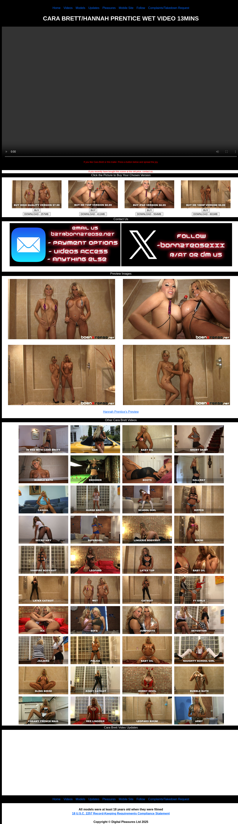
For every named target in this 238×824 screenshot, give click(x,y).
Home (57, 7)
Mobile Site (126, 7)
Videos (68, 7)
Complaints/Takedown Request (168, 7)
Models (80, 7)
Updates (93, 7)
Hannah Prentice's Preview (121, 411)
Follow (140, 7)
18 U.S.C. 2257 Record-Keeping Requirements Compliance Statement (121, 813)
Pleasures (109, 7)
